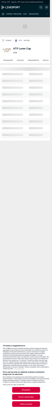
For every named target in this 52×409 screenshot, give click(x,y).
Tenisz (8, 40)
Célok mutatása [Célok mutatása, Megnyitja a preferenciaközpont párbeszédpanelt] (26, 404)
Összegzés (8, 60)
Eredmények (33, 60)
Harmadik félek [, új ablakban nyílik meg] (19, 369)
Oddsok (20, 60)
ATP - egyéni (24, 40)
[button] (41, 7)
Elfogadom (26, 390)
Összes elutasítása (26, 397)
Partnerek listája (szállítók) (13, 385)
